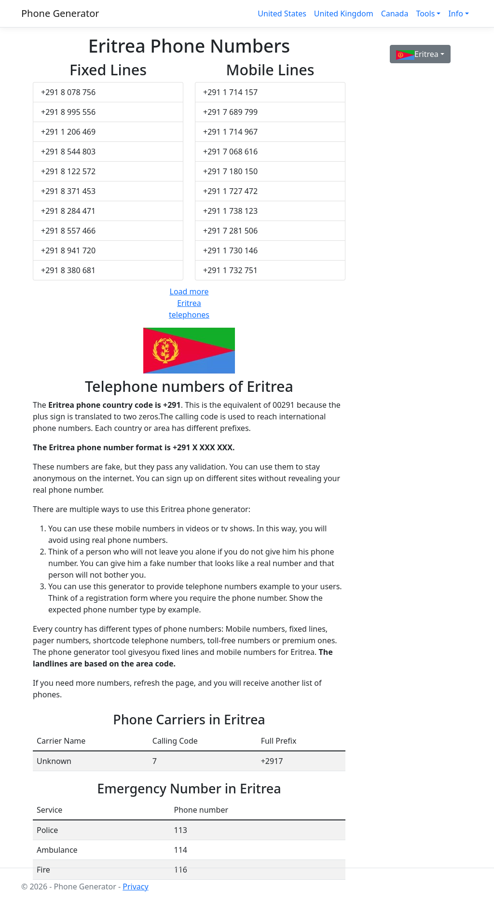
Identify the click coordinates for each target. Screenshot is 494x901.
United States (282, 13)
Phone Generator (60, 13)
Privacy (135, 886)
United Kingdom (343, 13)
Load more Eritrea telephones (189, 303)
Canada (395, 13)
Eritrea (417, 54)
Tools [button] (425, 13)
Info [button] (455, 13)
